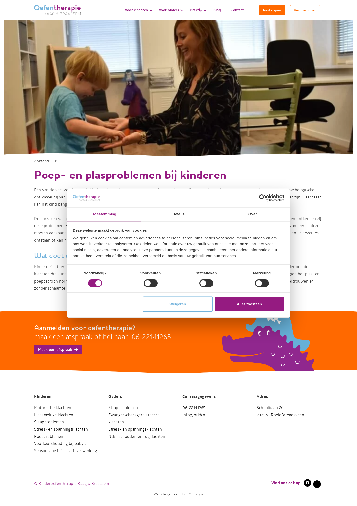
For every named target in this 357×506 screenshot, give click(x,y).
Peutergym (272, 10)
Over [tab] (252, 214)
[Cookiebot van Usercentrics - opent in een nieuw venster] (262, 197)
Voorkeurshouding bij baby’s (60, 443)
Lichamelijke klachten (53, 415)
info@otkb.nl (194, 415)
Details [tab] (178, 214)
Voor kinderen (138, 10)
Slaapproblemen (49, 422)
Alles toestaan (249, 304)
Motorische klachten (52, 407)
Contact (237, 10)
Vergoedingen (305, 10)
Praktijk (198, 10)
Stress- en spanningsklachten (61, 429)
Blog (217, 10)
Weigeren (177, 304)
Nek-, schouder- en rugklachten (136, 436)
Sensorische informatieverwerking (65, 450)
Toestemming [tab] (104, 214)
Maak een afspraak (58, 349)
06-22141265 (193, 407)
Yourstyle (195, 494)
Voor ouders (171, 10)
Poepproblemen (48, 436)
